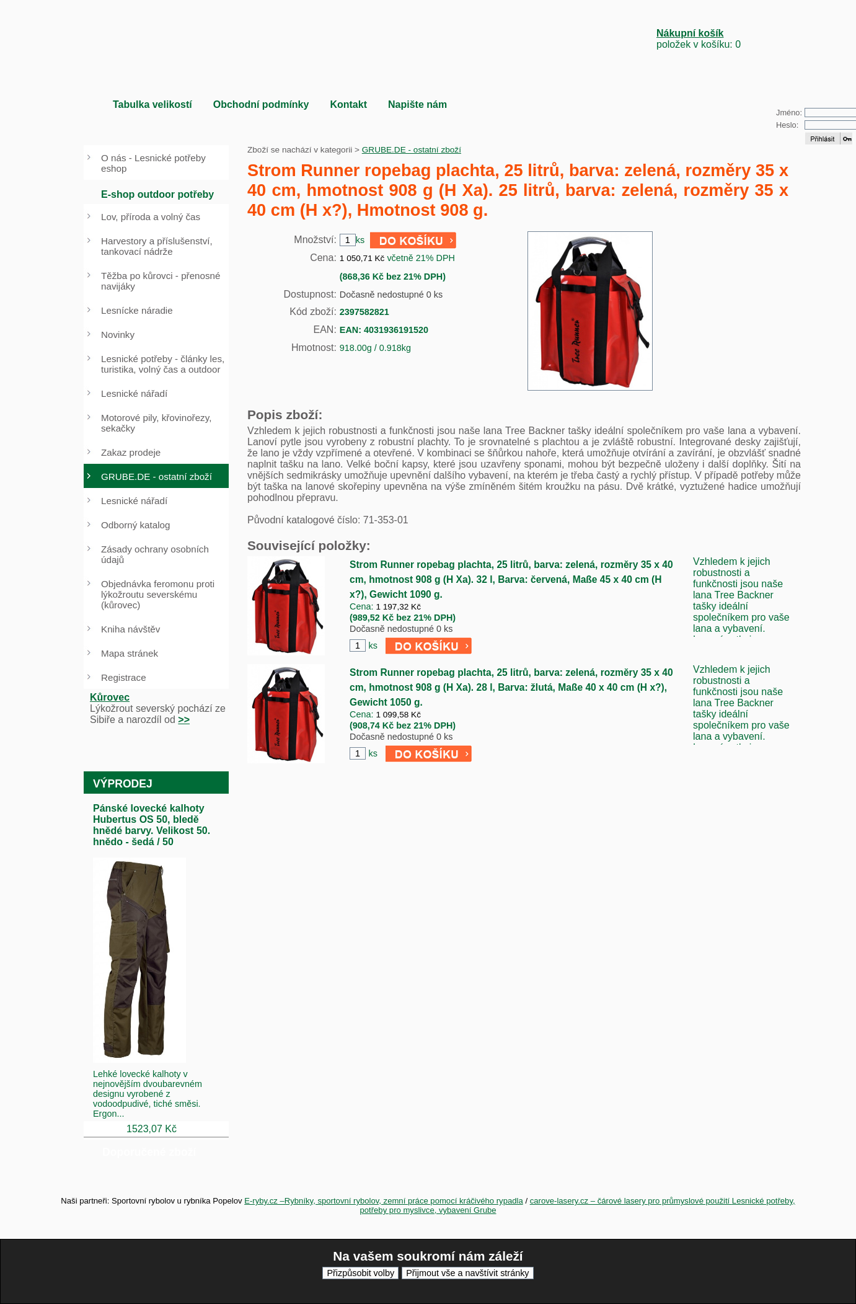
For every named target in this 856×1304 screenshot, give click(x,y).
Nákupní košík (689, 33)
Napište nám (417, 104)
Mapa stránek (129, 653)
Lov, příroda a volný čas (150, 216)
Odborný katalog (135, 525)
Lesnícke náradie (137, 310)
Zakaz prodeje (131, 452)
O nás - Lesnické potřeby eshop (153, 163)
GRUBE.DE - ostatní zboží (411, 149)
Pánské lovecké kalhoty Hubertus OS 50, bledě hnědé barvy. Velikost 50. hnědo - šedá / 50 (151, 825)
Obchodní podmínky (261, 104)
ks (372, 645)
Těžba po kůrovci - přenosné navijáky (160, 280)
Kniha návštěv (130, 629)
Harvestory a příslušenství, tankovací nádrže (157, 246)
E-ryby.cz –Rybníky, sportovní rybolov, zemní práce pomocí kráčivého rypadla (383, 1200)
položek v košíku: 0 (698, 39)
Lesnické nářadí (134, 393)
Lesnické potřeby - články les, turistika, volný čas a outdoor (162, 364)
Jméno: (789, 112)
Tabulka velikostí (152, 104)
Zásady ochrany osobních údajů (155, 554)
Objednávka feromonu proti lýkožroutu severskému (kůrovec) (157, 594)
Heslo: (787, 125)
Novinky (118, 334)
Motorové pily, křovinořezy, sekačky (156, 422)
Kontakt (348, 104)
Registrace (123, 677)
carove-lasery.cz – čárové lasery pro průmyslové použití (631, 1200)
